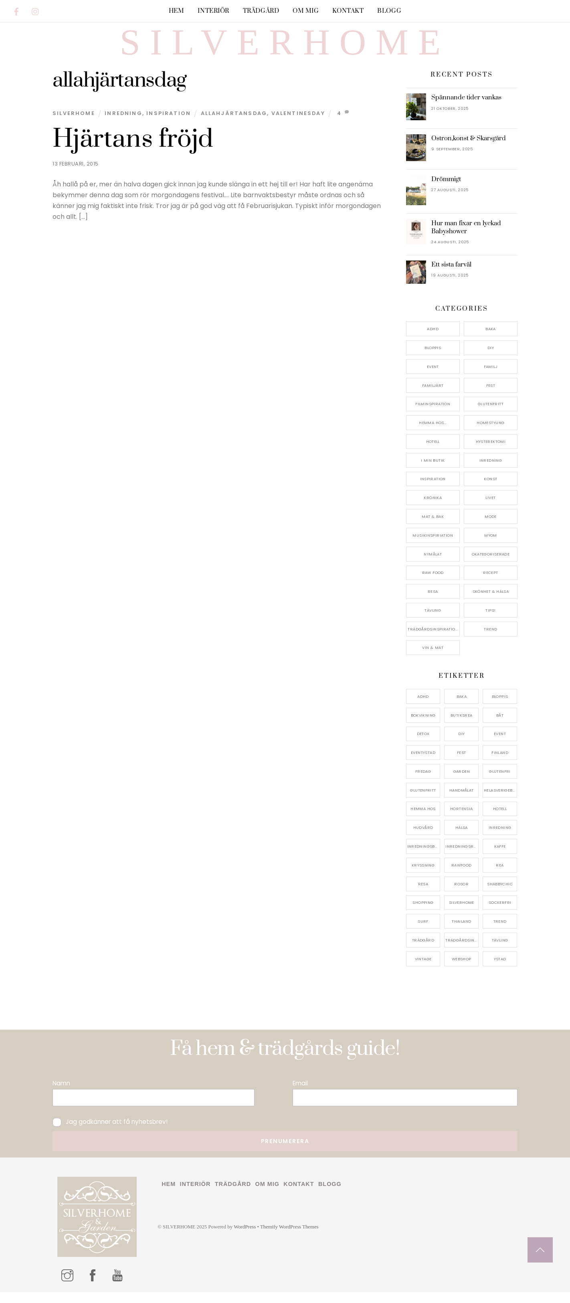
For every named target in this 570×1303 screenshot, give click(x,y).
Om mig (306, 11)
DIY (490, 358)
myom (490, 546)
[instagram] (36, 10)
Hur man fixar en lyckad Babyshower (466, 238)
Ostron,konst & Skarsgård (468, 149)
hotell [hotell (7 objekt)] (500, 819)
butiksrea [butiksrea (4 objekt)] (461, 726)
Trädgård (261, 11)
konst (490, 490)
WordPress (245, 1237)
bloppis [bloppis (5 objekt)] (500, 707)
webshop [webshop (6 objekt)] (461, 969)
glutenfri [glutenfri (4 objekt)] (499, 782)
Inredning (123, 124)
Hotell (433, 452)
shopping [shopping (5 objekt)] (422, 913)
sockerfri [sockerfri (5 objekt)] (500, 913)
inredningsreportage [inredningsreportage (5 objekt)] (462, 857)
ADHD (433, 339)
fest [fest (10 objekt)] (461, 763)
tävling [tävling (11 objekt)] (500, 951)
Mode (491, 527)
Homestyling (490, 433)
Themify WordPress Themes (289, 1237)
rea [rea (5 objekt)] (499, 876)
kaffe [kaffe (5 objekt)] (500, 857)
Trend (490, 639)
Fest (490, 396)
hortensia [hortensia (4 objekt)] (461, 819)
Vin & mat (432, 658)
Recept (490, 583)
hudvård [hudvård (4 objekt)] (423, 838)
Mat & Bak (432, 527)
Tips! (490, 621)
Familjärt (432, 396)
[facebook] (16, 10)
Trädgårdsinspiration (433, 639)
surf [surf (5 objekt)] (423, 932)
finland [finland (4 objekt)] (499, 763)
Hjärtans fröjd (133, 150)
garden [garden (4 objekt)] (461, 782)
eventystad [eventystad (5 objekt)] (423, 763)
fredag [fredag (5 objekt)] (423, 782)
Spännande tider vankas (466, 108)
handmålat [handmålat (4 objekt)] (461, 801)
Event (433, 377)
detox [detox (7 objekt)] (423, 744)
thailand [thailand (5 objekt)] (461, 932)
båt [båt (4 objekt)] (499, 726)
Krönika (433, 508)
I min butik (433, 471)
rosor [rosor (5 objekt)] (461, 894)
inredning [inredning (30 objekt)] (500, 838)
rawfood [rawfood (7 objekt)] (461, 876)
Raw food (433, 583)
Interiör (213, 11)
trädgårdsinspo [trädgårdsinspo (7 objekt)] (462, 951)
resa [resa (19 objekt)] (423, 894)
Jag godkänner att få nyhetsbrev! (110, 1132)
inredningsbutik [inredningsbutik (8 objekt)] (424, 857)
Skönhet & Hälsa (491, 602)
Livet (490, 508)
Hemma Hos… (433, 433)
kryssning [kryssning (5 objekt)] (423, 876)
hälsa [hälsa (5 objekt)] (461, 838)
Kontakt (348, 11)
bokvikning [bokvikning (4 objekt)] (423, 726)
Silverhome (74, 124)
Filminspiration (432, 414)
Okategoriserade (491, 565)
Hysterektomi (491, 452)
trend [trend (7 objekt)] (500, 932)
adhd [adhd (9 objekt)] (423, 707)
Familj (490, 377)
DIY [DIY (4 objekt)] (461, 744)
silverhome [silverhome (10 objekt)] (461, 913)
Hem (176, 11)
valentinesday (298, 124)
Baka (490, 339)
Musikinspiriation (432, 546)
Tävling (432, 621)
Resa (433, 602)
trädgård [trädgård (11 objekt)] (423, 951)
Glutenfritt (490, 414)
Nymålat (433, 565)
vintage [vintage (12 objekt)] (423, 969)
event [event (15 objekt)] (500, 744)
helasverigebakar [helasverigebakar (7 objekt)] (500, 801)
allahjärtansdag (234, 124)
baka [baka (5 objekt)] (462, 707)
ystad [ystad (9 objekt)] (500, 969)
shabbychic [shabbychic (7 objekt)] (500, 894)
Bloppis (432, 358)
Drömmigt (446, 190)
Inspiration (168, 124)
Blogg (389, 11)
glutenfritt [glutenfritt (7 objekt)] (423, 801)
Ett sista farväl (451, 275)
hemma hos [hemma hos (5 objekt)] (422, 819)
